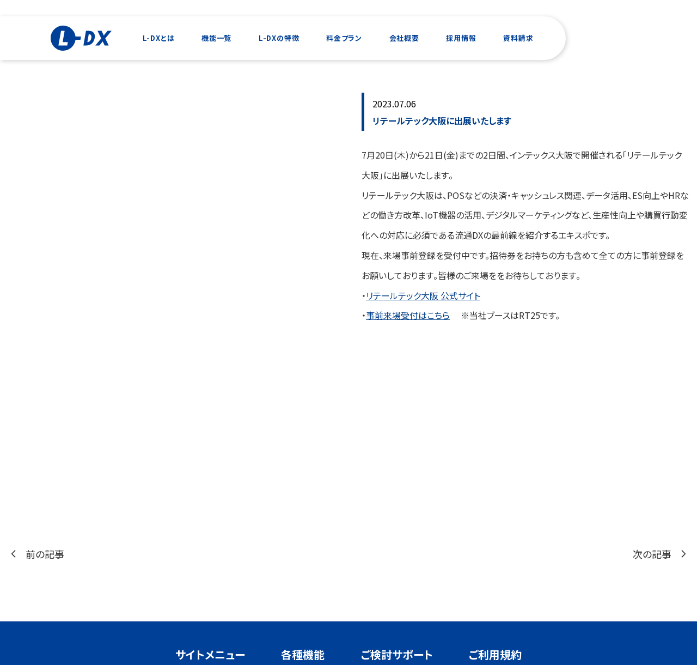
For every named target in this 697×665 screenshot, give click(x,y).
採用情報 (461, 38)
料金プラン (344, 38)
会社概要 (404, 38)
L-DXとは (159, 38)
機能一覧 (216, 38)
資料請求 (518, 38)
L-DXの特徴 (279, 38)
